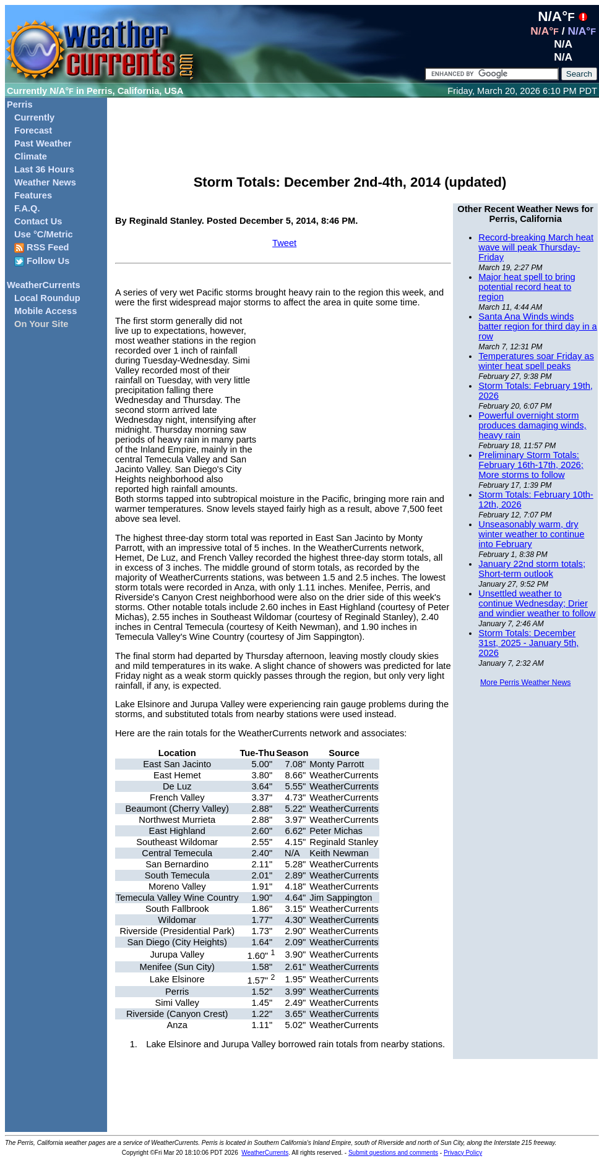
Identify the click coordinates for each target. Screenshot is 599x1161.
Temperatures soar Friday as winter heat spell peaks (536, 361)
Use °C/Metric (43, 234)
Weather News (45, 182)
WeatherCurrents (43, 285)
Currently (34, 117)
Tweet (284, 243)
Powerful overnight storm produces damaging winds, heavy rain (532, 425)
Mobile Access (45, 311)
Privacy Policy (463, 1152)
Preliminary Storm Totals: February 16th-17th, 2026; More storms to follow (530, 465)
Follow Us (41, 261)
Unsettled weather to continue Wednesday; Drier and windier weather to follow (536, 603)
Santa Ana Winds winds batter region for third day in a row (537, 326)
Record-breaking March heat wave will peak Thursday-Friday (535, 247)
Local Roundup (47, 298)
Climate (30, 156)
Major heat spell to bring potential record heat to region (526, 287)
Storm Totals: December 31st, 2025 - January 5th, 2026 (528, 643)
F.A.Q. (27, 208)
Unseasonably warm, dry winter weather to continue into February (531, 534)
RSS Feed (41, 247)
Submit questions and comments (393, 1152)
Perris (20, 104)
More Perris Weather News (525, 682)
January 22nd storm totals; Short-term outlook (531, 569)
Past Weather (43, 143)
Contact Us (38, 221)
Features (33, 195)
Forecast (33, 130)
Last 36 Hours (44, 169)
